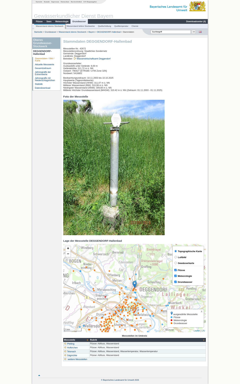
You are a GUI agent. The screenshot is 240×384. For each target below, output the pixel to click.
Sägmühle (70, 355)
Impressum (55, 2)
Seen (49, 21)
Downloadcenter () (196, 21)
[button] (134, 284)
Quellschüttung (104, 26)
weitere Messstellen (77, 359)
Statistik (39, 84)
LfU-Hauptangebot (90, 2)
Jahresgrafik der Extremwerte (43, 73)
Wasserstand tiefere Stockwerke (81, 26)
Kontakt (47, 2)
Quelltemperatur (121, 26)
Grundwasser (79, 21)
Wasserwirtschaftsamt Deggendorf (93, 58)
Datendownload (42, 88)
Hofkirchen (71, 347)
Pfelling (69, 344)
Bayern (92, 32)
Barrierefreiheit (76, 2)
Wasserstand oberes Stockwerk (49, 26)
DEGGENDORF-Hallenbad (109, 32)
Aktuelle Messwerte (44, 64)
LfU (203, 331)
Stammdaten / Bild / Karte (44, 59)
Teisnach (70, 351)
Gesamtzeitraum (43, 68)
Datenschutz (65, 2)
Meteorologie (61, 21)
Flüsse (39, 21)
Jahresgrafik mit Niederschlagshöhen (45, 79)
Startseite (39, 2)
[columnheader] (76, 340)
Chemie (135, 26)
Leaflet (197, 331)
